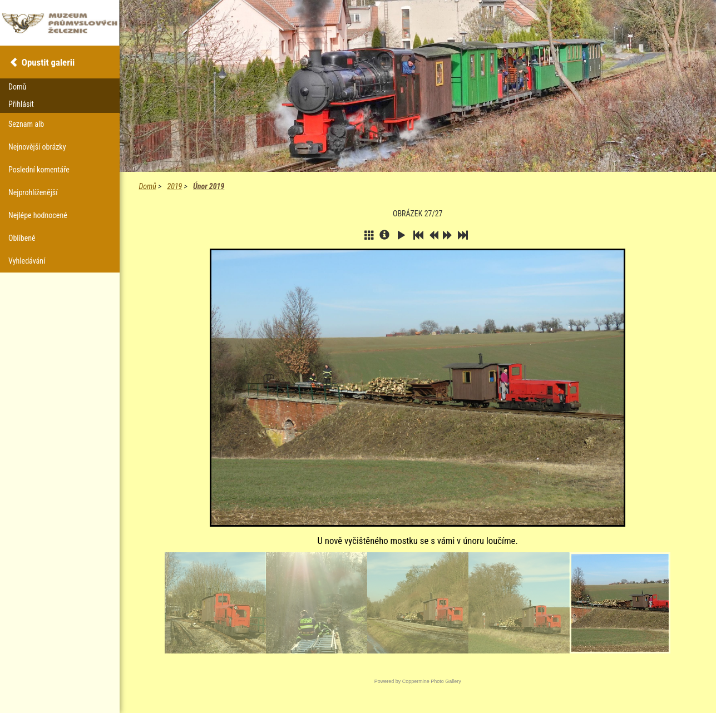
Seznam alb (26, 124)
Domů (147, 186)
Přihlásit (21, 104)
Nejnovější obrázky (37, 146)
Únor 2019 (208, 186)
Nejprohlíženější (32, 192)
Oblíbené (22, 238)
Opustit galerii (48, 62)
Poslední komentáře (39, 169)
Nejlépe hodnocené (37, 215)
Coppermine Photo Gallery (431, 681)
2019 (174, 186)
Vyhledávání (26, 260)
